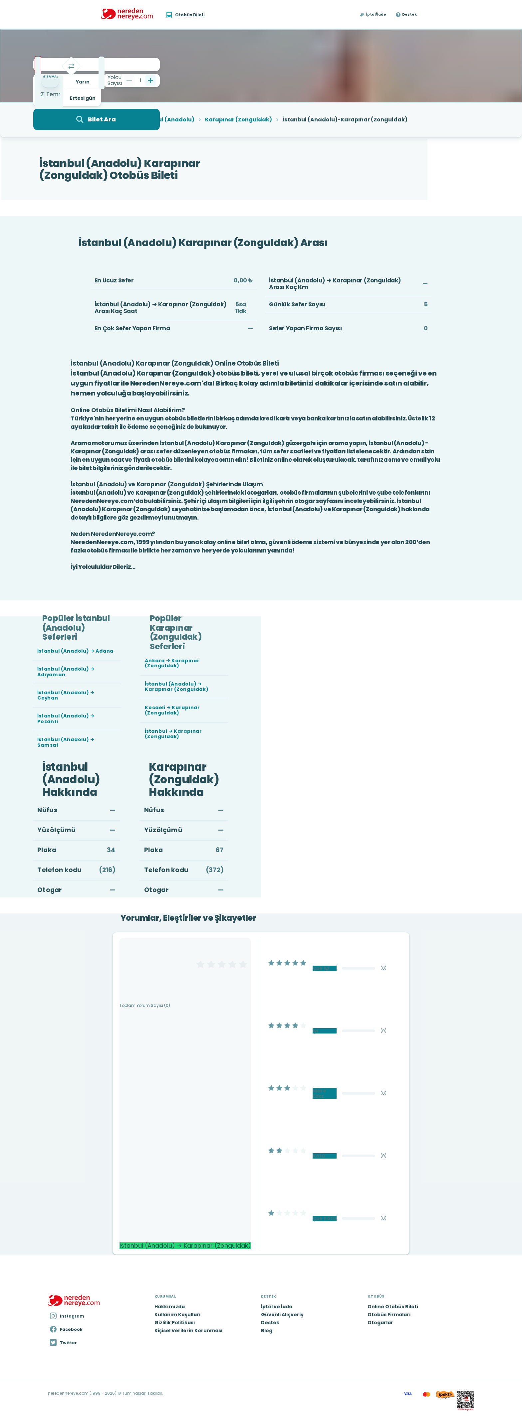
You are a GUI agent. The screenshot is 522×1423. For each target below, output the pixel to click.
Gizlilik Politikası (174, 1322)
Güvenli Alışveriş (282, 1314)
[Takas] (71, 66)
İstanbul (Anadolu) (166, 119)
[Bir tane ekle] (150, 80)
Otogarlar (380, 1322)
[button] (373, 14)
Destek (409, 15)
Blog (266, 1330)
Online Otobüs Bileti (393, 1306)
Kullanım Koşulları (177, 1314)
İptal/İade (376, 15)
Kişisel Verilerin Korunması (188, 1330)
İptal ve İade (276, 1306)
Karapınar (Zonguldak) (238, 119)
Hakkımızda (169, 1306)
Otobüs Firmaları (389, 1314)
